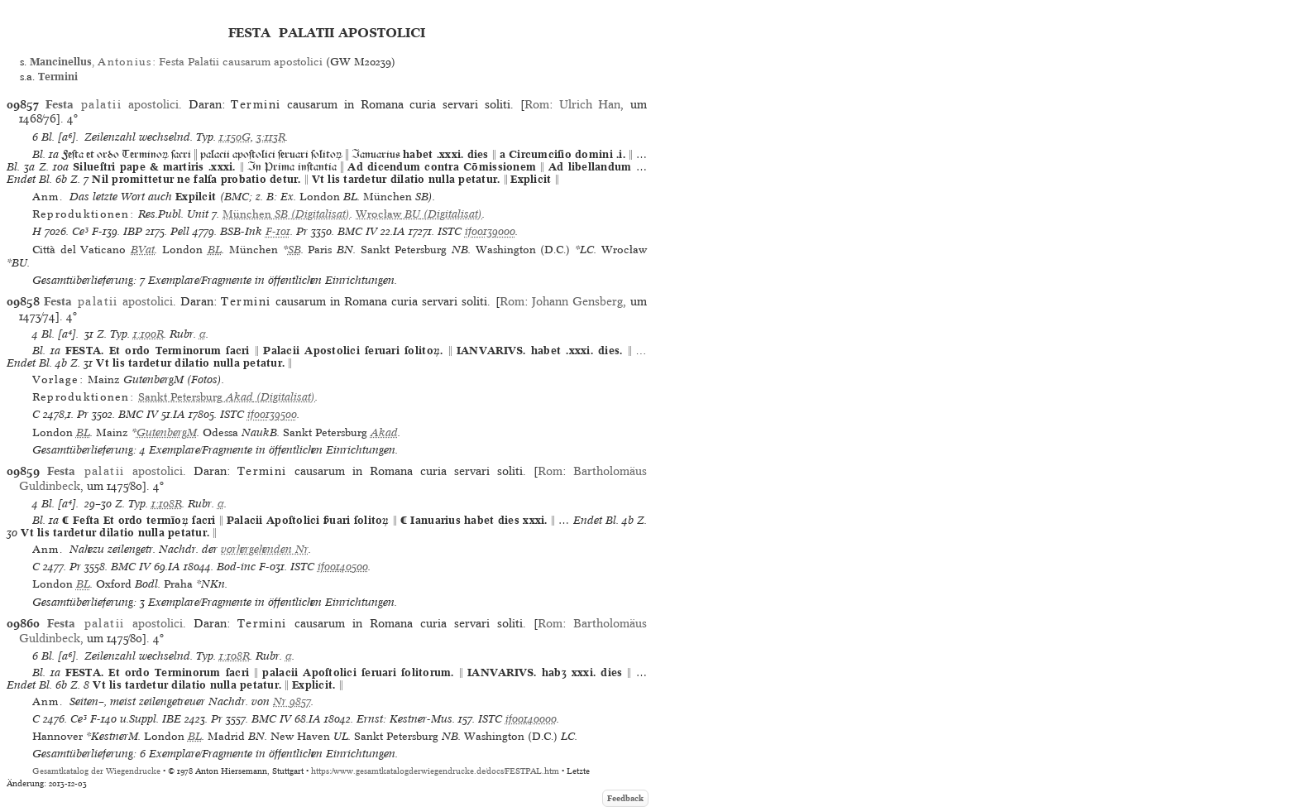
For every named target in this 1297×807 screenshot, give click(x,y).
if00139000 (490, 231)
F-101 (278, 231)
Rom (536, 104)
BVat (143, 250)
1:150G (235, 137)
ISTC (450, 231)
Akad (384, 432)
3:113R (270, 137)
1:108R (166, 504)
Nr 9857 (292, 701)
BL (215, 250)
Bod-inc (236, 567)
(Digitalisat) (286, 214)
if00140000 (531, 719)
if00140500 (343, 567)
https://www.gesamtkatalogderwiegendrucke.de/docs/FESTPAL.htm (435, 771)
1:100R (148, 334)
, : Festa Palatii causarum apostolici (176, 62)
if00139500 (272, 414)
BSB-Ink (241, 231)
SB (294, 250)
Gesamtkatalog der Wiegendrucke (96, 771)
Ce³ (80, 231)
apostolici (112, 104)
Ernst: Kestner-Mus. (406, 719)
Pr (302, 231)
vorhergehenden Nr (265, 549)
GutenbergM (166, 432)
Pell (179, 231)
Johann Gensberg (577, 301)
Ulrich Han (590, 104)
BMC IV (357, 231)
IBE (171, 719)
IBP (132, 231)
